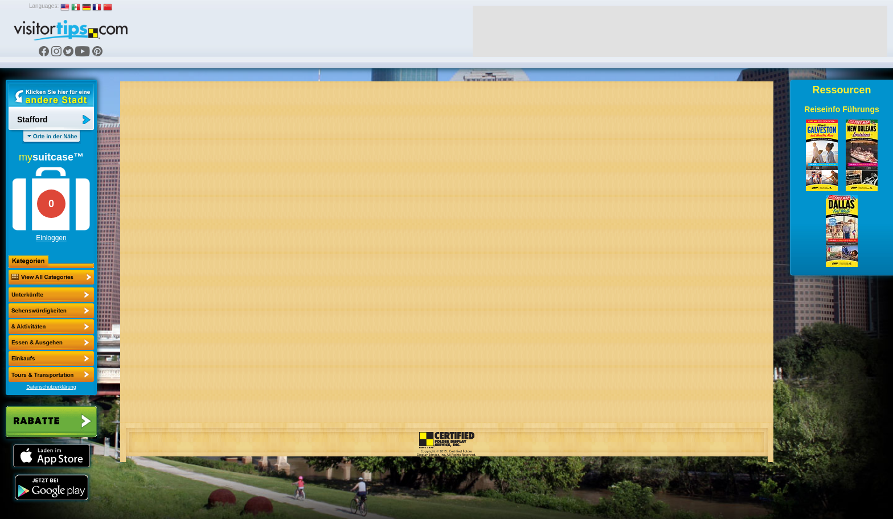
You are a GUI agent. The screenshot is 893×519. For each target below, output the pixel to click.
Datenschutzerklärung (51, 387)
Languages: (44, 6)
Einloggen (51, 238)
